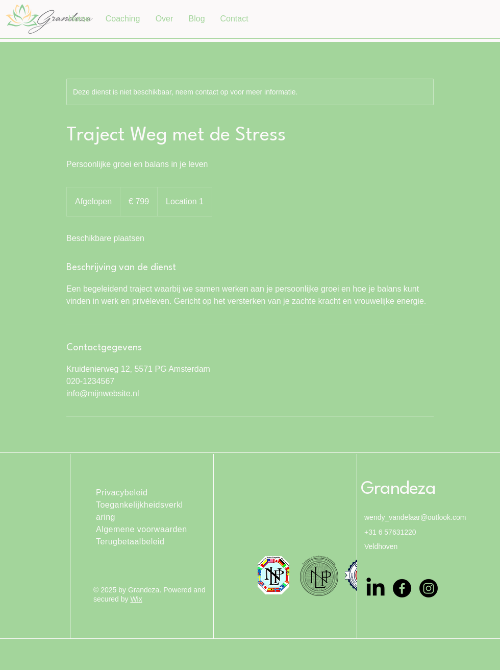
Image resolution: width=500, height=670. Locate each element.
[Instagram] (428, 588)
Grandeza (398, 489)
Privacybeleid (121, 492)
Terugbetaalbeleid (130, 541)
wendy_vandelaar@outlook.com (415, 517)
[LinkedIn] (375, 588)
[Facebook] (402, 588)
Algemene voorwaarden (141, 529)
